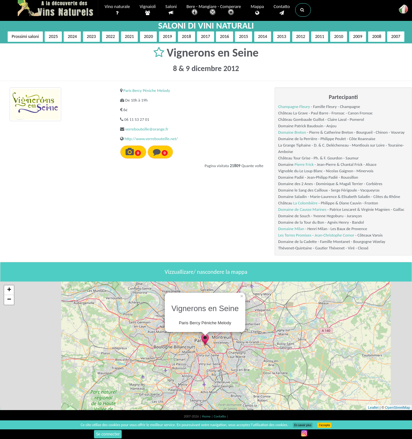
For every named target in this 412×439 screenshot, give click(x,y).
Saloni (171, 9)
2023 (91, 36)
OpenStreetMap (397, 407)
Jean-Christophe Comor (334, 235)
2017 (205, 36)
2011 (319, 36)
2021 (129, 36)
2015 (243, 36)
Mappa (257, 10)
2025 (53, 36)
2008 (376, 36)
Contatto (282, 10)
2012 (300, 36)
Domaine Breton (292, 132)
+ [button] (9, 290)
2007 (395, 36)
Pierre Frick (304, 164)
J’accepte (324, 425)
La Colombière (305, 203)
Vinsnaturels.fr (58, 9)
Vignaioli (148, 10)
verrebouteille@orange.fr (146, 129)
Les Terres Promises (294, 235)
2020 (148, 36)
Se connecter (108, 434)
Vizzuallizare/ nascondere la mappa (206, 271)
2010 (338, 36)
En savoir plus (302, 425)
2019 (167, 36)
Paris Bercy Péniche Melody (146, 90)
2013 (281, 36)
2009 (357, 36)
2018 (186, 36)
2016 (224, 36)
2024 (72, 36)
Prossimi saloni (25, 36)
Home (206, 416)
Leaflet (373, 407)
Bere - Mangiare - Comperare (213, 10)
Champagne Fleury (294, 106)
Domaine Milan (291, 228)
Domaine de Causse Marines (302, 209)
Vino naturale (117, 10)
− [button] (9, 300)
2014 (262, 36)
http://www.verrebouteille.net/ (151, 138)
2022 (110, 36)
